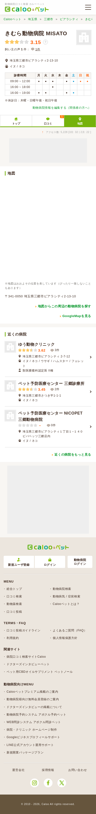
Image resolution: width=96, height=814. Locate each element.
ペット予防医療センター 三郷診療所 (51, 383)
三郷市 (48, 19)
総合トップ (14, 589)
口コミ (54, 120)
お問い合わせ (77, 770)
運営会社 (18, 770)
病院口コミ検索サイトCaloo (26, 656)
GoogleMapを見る (76, 316)
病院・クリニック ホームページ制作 (32, 729)
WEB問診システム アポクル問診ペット (34, 722)
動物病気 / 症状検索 (66, 596)
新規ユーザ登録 (19, 562)
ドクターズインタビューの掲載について (34, 707)
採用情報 (48, 770)
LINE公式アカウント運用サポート (30, 745)
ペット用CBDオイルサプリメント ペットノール (40, 671)
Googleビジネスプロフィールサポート (33, 737)
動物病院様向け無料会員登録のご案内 (33, 699)
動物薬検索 (14, 604)
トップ (16, 123)
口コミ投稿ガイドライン (24, 630)
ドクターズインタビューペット (28, 664)
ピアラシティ (69, 19)
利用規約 (13, 638)
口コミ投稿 (14, 611)
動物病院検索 (62, 589)
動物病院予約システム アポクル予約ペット (36, 714)
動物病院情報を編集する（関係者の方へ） (62, 107)
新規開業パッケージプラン (25, 752)
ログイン (50, 562)
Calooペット (12, 19)
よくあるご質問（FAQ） (70, 630)
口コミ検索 (14, 596)
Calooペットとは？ (66, 604)
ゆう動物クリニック (36, 344)
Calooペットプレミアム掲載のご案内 (32, 691)
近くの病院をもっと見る (72, 454)
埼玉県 (32, 19)
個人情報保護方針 (65, 638)
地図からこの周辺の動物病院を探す (64, 306)
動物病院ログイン (80, 562)
